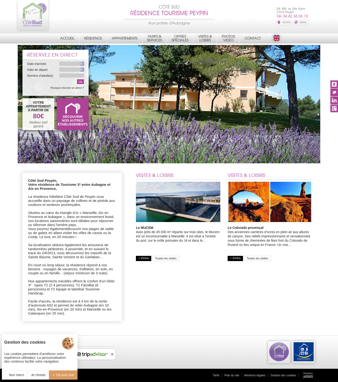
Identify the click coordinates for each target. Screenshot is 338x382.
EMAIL (303, 22)
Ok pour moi (63, 375)
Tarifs (216, 375)
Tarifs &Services (154, 38)
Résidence (93, 38)
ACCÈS (286, 22)
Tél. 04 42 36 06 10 (292, 16)
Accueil (67, 38)
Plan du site (232, 375)
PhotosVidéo (228, 38)
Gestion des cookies (283, 375)
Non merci (14, 375)
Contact (253, 38)
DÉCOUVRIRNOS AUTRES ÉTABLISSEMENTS (73, 120)
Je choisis (38, 375)
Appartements (124, 38)
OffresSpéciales (180, 38)
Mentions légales (254, 375)
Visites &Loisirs (205, 38)
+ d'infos (143, 258)
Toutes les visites (166, 258)
